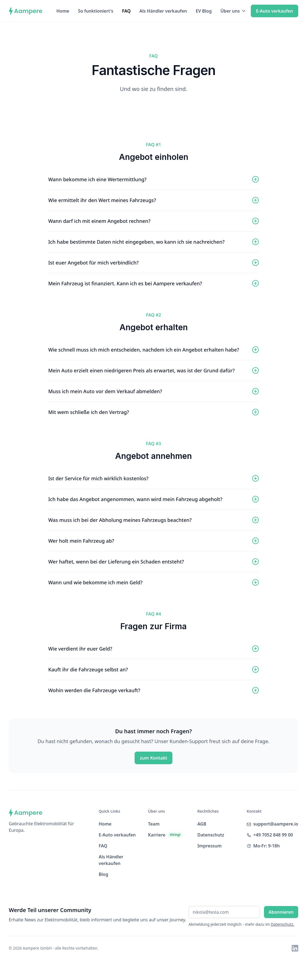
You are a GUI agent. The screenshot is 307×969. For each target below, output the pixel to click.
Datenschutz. (282, 924)
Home (62, 11)
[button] (233, 11)
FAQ (126, 11)
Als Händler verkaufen (163, 11)
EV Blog (204, 11)
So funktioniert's (95, 11)
